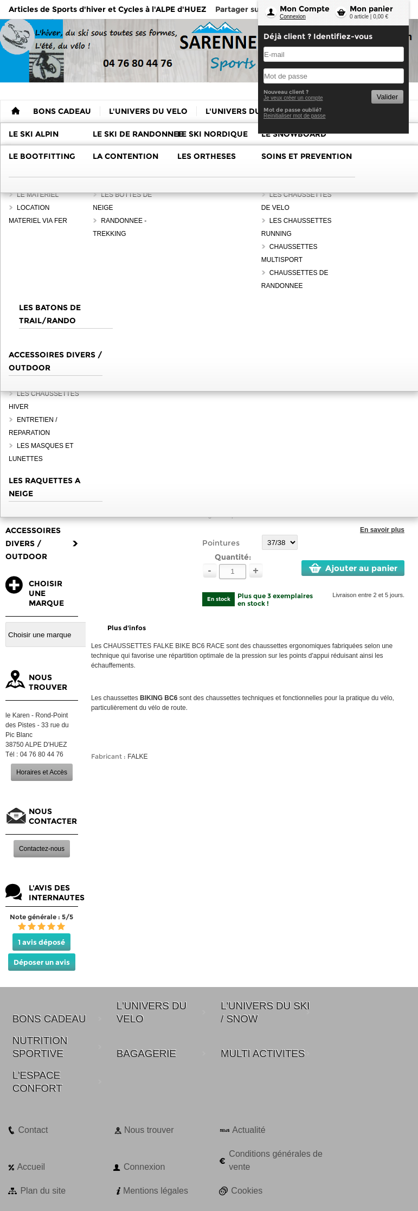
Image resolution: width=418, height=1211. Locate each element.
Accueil (31, 1166)
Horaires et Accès (41, 772)
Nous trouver (149, 1130)
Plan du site (43, 1190)
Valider (387, 97)
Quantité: (233, 557)
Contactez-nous (42, 849)
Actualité (248, 1130)
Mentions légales (155, 1190)
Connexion (293, 17)
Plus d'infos (126, 628)
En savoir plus (382, 530)
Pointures (221, 543)
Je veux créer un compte (293, 98)
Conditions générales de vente (276, 1160)
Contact (33, 1130)
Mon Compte (305, 9)
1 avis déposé (41, 942)
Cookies (246, 1190)
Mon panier (371, 9)
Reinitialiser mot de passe (294, 116)
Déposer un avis (42, 962)
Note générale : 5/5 (41, 917)
